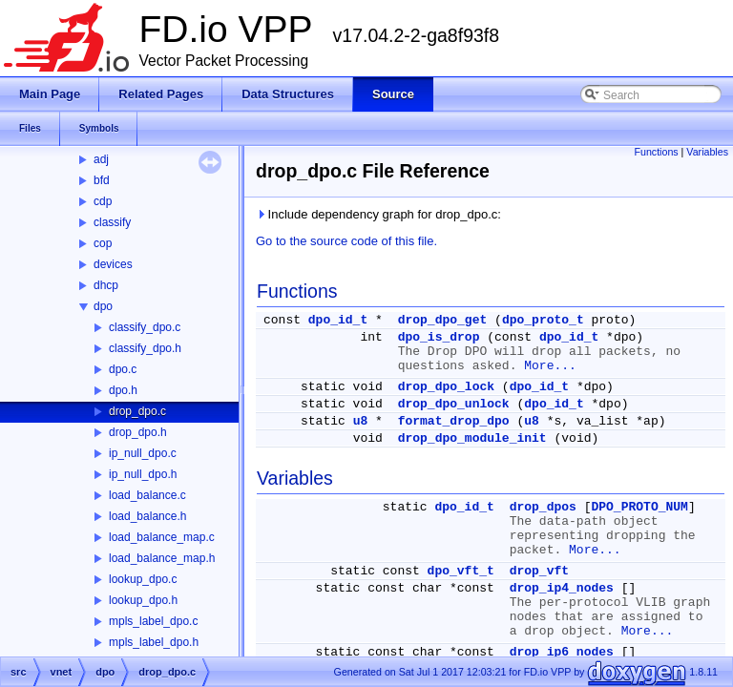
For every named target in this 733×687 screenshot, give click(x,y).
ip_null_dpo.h (143, 474)
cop (103, 243)
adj (101, 159)
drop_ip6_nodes (562, 652)
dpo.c (122, 369)
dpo (103, 306)
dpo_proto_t (543, 320)
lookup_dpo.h (143, 600)
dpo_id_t (337, 320)
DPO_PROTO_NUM (639, 507)
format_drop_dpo (454, 421)
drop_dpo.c (137, 411)
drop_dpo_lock (446, 387)
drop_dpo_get (443, 320)
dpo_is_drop (439, 337)
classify (112, 222)
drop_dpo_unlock (454, 404)
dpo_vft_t (461, 571)
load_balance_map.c (162, 537)
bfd (102, 180)
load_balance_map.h (162, 558)
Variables (707, 151)
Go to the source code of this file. (346, 241)
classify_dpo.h (145, 348)
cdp (103, 201)
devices (113, 264)
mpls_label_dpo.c (153, 621)
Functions (656, 151)
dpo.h (123, 390)
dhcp (106, 285)
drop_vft (539, 571)
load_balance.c (147, 495)
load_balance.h (147, 516)
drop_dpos (543, 507)
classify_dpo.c (144, 327)
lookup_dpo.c (143, 579)
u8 (360, 421)
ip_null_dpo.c (143, 453)
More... (550, 366)
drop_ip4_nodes (562, 588)
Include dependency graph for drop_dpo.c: (378, 214)
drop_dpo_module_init (472, 438)
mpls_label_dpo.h (154, 642)
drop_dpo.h (138, 432)
